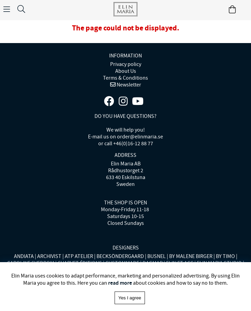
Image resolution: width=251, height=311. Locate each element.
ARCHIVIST (49, 256)
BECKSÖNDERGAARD (120, 256)
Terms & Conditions (125, 78)
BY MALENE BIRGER (190, 256)
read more (120, 282)
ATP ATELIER (79, 256)
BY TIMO (225, 256)
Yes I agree (129, 297)
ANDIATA (24, 256)
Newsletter (128, 84)
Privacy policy (125, 64)
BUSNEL (156, 256)
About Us (125, 71)
